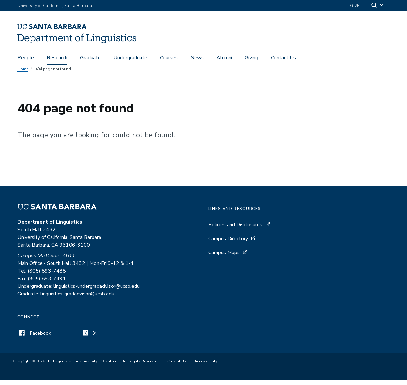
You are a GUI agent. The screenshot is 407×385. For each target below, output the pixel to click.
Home (22, 73)
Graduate (90, 57)
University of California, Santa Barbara (54, 5)
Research (57, 57)
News (197, 57)
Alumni (224, 57)
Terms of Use (176, 365)
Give (355, 5)
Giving (251, 57)
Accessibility (205, 365)
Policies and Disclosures (235, 229)
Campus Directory (228, 243)
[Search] (378, 5)
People (25, 57)
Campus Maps (224, 257)
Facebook (34, 337)
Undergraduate (130, 57)
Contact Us (283, 57)
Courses (169, 57)
